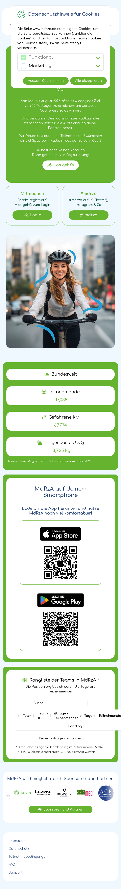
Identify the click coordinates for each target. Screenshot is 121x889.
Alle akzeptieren (88, 81)
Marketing (40, 65)
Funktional (41, 57)
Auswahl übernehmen (46, 81)
